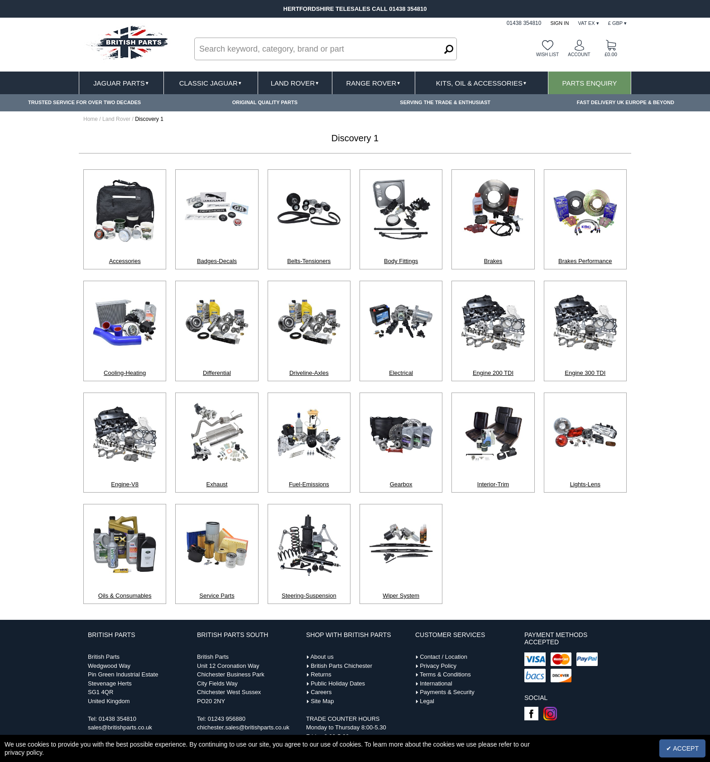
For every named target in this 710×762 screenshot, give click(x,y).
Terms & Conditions (445, 674)
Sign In (559, 23)
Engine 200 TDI (493, 372)
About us (321, 656)
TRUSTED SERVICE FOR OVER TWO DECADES (84, 102)
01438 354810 (117, 718)
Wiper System (401, 595)
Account (579, 54)
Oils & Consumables (125, 595)
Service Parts (216, 595)
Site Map (322, 701)
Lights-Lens (585, 484)
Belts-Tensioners (309, 261)
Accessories (125, 261)
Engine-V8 (125, 484)
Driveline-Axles (309, 372)
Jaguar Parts (121, 83)
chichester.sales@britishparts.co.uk (243, 727)
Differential (217, 372)
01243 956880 (226, 718)
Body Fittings (401, 261)
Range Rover (373, 83)
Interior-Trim (493, 484)
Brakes (493, 261)
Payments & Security (447, 692)
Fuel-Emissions (309, 484)
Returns (321, 674)
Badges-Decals (217, 261)
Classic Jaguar (210, 83)
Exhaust (217, 484)
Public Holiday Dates (338, 683)
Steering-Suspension (309, 595)
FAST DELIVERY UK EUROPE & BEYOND (625, 102)
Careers (321, 692)
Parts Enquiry (589, 83)
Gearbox (401, 484)
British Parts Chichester (341, 665)
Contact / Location (443, 656)
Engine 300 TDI (585, 372)
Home (90, 119)
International (436, 683)
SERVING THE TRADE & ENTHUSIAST (445, 102)
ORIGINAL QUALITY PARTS (264, 102)
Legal (427, 701)
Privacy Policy (438, 665)
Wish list (547, 54)
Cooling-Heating (125, 372)
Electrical (401, 372)
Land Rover (295, 83)
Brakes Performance (585, 261)
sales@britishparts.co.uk (120, 727)
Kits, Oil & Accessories (481, 83)
